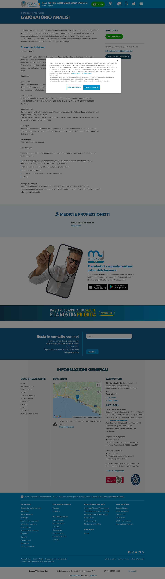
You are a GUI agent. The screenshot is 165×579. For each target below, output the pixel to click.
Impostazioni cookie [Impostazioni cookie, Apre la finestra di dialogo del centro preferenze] (74, 87)
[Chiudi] (117, 60)
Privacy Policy (87, 73)
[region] (83, 75)
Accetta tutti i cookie (92, 87)
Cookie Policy (76, 73)
